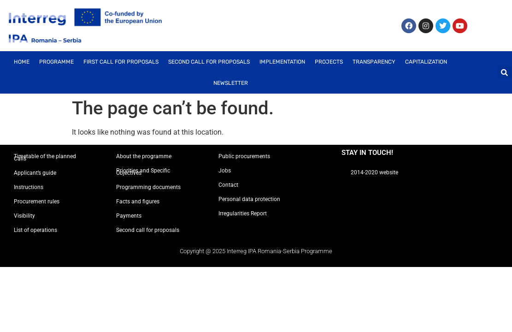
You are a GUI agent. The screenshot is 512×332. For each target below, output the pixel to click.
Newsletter (230, 83)
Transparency (374, 62)
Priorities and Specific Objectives (143, 171)
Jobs (224, 170)
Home (21, 62)
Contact (228, 185)
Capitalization (426, 62)
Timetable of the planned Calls (45, 157)
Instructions (28, 187)
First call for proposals (121, 62)
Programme (56, 62)
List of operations (35, 230)
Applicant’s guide (35, 173)
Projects (329, 62)
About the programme (143, 156)
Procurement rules (36, 201)
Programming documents (148, 187)
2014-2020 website (374, 172)
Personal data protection (249, 199)
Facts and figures (137, 201)
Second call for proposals (209, 62)
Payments (128, 216)
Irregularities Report (242, 213)
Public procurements (244, 156)
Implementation (282, 62)
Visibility (24, 216)
